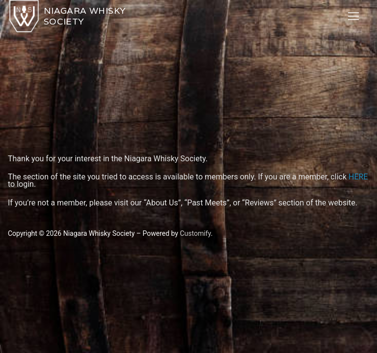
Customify (195, 233)
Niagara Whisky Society (85, 16)
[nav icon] (353, 16)
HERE (358, 176)
